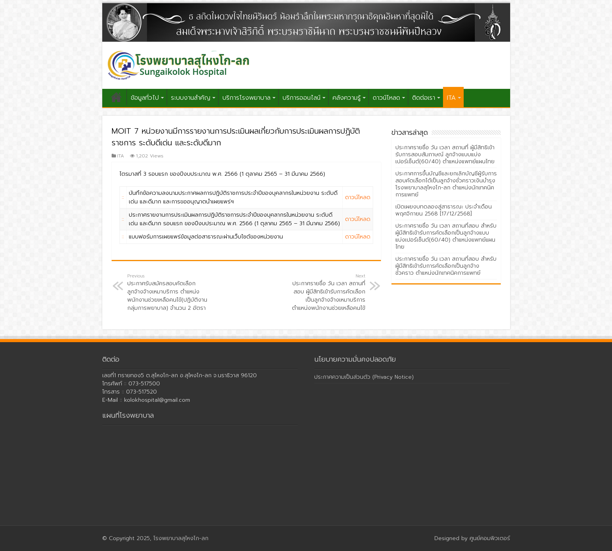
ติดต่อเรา (423, 97)
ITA (451, 97)
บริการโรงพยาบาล (246, 97)
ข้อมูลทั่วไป (145, 97)
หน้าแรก (116, 97)
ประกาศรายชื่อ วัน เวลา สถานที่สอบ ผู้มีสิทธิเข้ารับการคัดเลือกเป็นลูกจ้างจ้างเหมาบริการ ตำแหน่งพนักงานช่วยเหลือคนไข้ (325, 292)
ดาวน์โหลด (386, 97)
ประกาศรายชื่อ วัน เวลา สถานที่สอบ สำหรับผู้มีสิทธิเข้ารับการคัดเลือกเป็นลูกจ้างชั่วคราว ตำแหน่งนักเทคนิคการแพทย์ (445, 266)
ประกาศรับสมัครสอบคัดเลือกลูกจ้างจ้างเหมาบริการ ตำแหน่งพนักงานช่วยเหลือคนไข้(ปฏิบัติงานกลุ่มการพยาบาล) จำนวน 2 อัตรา (167, 292)
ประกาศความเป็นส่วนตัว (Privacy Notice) (364, 377)
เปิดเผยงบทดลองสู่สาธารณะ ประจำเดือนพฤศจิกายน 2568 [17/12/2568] (443, 210)
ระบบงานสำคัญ (190, 97)
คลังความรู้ (347, 97)
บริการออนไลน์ (301, 97)
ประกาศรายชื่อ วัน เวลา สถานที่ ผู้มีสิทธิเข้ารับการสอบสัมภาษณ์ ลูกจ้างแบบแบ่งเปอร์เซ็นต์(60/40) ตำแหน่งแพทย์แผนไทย (445, 154)
